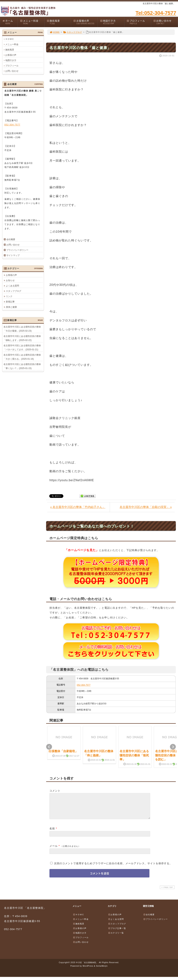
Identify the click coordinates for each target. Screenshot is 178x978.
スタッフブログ (72, 32)
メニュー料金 (32, 22)
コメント (54, 790)
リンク (9, 296)
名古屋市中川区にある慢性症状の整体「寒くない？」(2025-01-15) (22, 366)
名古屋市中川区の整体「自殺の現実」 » (146, 507)
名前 (52, 832)
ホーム (10, 22)
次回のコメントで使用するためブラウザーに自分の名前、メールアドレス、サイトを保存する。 (113, 867)
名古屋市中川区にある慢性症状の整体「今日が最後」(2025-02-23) (22, 328)
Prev (49, 747)
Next (173, 747)
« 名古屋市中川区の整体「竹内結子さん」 (77, 507)
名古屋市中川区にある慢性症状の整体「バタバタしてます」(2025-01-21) (22, 347)
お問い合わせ (165, 22)
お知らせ (10, 280)
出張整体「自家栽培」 (63, 751)
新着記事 (10, 301)
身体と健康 (11, 307)
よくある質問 (12, 285)
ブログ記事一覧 (117, 933)
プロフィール (139, 22)
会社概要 (10, 239)
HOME (54, 32)
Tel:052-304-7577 (156, 13)
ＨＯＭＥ (9, 39)
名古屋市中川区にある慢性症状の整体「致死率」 (134, 755)
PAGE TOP (167, 891)
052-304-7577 (83, 685)
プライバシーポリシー (17, 250)
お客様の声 (85, 22)
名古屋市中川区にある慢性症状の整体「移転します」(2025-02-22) (22, 338)
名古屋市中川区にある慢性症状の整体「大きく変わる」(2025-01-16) (22, 357)
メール (53, 850)
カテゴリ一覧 (116, 937)
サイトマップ (13, 255)
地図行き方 (112, 22)
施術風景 (59, 22)
